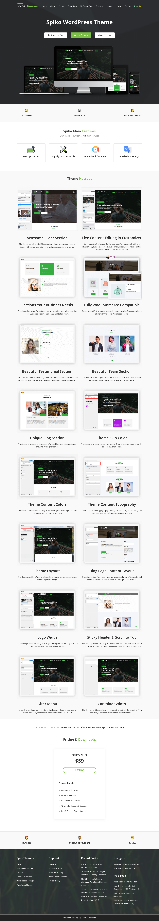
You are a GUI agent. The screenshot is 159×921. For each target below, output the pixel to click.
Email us (132, 843)
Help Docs (53, 864)
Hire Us (138, 6)
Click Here (40, 727)
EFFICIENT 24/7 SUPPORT (79, 843)
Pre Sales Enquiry (56, 872)
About (52, 6)
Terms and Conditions (58, 877)
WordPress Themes (25, 868)
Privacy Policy (54, 881)
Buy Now (79, 770)
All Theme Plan (86, 6)
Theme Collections (24, 877)
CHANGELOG (26, 115)
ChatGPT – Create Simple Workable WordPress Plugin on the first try (94, 882)
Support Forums (55, 868)
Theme (99, 6)
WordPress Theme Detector (125, 882)
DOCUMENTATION (132, 115)
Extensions (72, 6)
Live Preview (81, 35)
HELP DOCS (26, 843)
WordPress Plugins (24, 885)
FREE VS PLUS (79, 115)
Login (119, 6)
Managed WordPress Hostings (126, 864)
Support (109, 6)
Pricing (61, 6)
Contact (128, 6)
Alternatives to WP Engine (124, 868)
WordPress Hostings (25, 881)
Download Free (55, 35)
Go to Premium (104, 35)
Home (44, 6)
